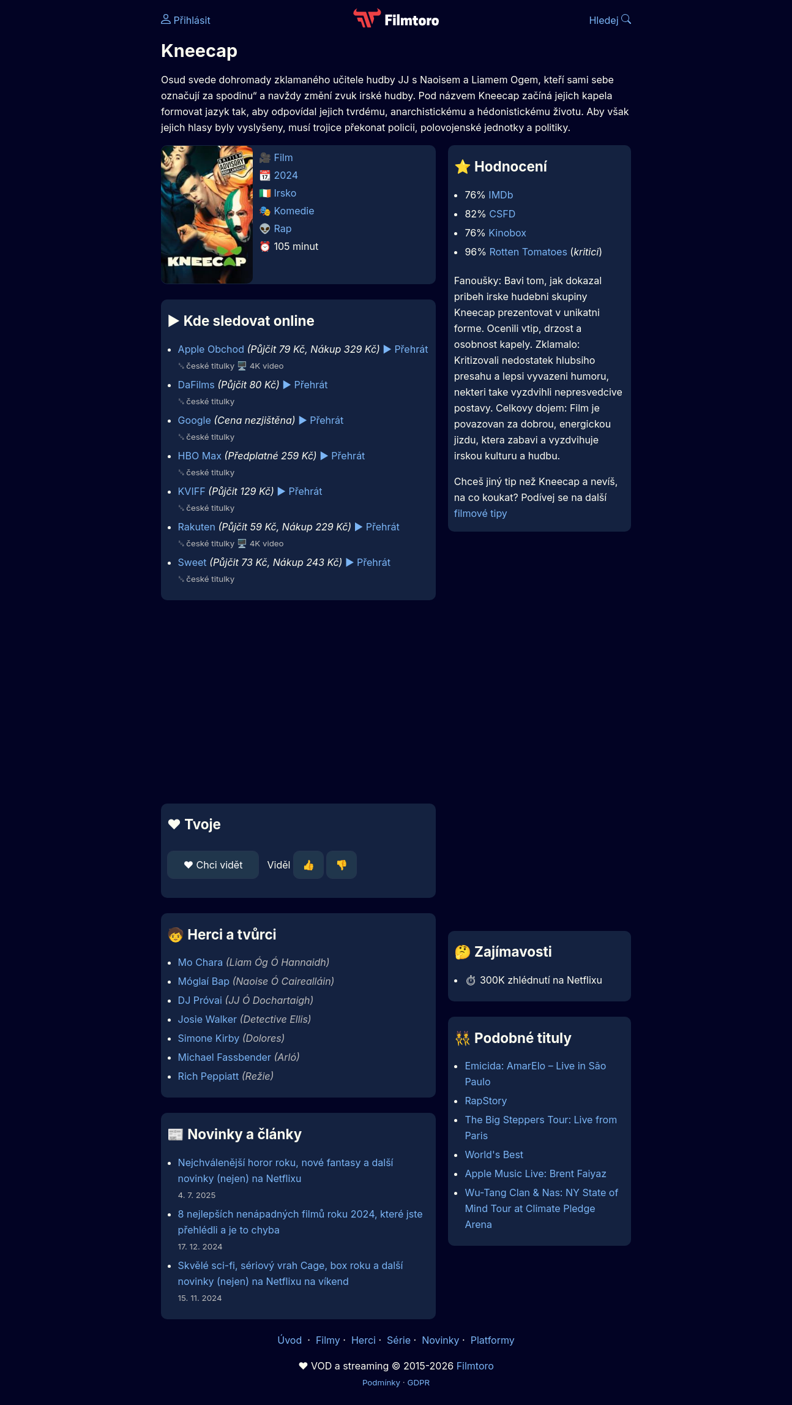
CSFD (502, 214)
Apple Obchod (211, 349)
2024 (286, 175)
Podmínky (381, 1382)
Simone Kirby (209, 1038)
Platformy (493, 1340)
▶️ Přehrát (405, 349)
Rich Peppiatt (208, 1076)
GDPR (418, 1382)
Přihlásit (186, 20)
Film (283, 157)
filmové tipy (480, 513)
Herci (363, 1340)
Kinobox (507, 233)
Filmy (328, 1340)
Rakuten (196, 527)
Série (399, 1340)
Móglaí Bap (204, 981)
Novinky (440, 1340)
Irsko (285, 193)
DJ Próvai (200, 1000)
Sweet (192, 562)
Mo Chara (200, 962)
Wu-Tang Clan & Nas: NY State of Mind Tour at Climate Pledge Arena (541, 1208)
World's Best (494, 1154)
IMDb (500, 195)
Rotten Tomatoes (528, 252)
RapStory (486, 1100)
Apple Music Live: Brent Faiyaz (536, 1173)
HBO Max (200, 456)
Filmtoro (475, 1366)
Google (194, 420)
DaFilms (196, 385)
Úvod (290, 1340)
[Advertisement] (298, 702)
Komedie (294, 211)
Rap (283, 228)
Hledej (610, 20)
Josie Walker (207, 1019)
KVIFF (192, 491)
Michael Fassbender (224, 1057)
